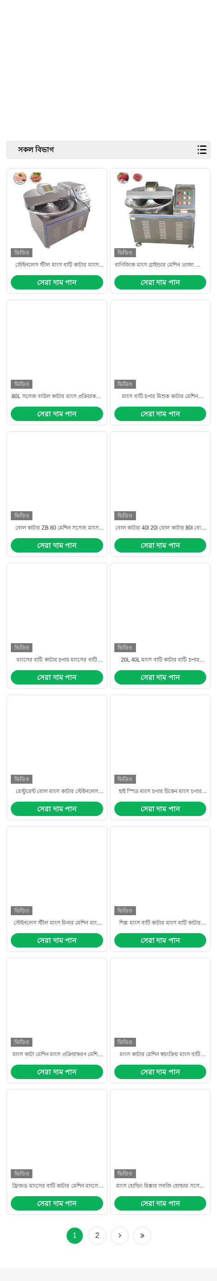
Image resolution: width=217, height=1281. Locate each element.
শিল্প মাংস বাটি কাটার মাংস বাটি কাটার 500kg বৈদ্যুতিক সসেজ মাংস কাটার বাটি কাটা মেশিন (160, 933)
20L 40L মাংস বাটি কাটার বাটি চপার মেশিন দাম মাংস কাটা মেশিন (160, 666)
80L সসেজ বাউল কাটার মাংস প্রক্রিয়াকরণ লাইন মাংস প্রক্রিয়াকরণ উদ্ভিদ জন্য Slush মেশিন (57, 400)
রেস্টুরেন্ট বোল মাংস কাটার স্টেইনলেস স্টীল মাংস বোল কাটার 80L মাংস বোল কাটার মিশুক (57, 799)
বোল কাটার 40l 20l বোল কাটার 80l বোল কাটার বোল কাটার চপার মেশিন (160, 533)
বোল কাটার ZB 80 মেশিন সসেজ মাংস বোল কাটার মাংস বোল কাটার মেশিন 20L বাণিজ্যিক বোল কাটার (57, 533)
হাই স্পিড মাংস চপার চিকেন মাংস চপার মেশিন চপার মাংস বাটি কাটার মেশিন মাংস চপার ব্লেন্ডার (160, 799)
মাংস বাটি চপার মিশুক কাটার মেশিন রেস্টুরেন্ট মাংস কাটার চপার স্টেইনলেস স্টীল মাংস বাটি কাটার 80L (160, 400)
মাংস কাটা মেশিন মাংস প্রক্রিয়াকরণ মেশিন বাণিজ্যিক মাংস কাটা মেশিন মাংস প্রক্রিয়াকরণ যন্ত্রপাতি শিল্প (57, 1066)
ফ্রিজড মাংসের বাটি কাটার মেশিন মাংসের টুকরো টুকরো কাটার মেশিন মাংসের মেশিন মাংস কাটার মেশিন (56, 1199)
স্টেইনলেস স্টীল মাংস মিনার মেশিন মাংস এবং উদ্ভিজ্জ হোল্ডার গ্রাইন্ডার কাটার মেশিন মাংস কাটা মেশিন (57, 933)
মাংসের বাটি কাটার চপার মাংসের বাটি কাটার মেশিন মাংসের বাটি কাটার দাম (57, 666)
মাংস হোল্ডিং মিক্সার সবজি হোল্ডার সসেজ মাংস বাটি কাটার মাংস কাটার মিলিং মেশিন (160, 1199)
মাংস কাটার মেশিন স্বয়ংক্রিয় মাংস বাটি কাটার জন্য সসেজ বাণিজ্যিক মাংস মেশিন (160, 1066)
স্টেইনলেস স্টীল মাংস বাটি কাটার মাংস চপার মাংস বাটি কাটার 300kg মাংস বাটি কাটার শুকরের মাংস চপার (57, 267)
